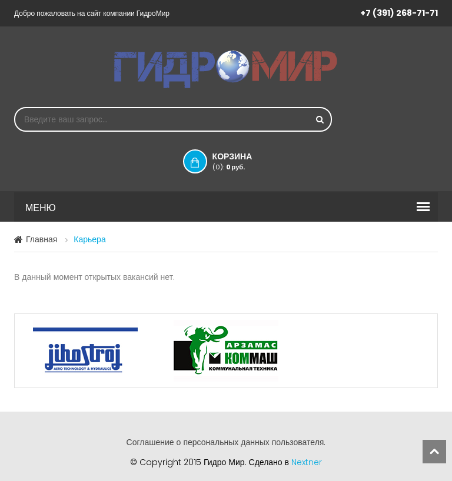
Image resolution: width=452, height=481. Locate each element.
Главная (41, 239)
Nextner (306, 462)
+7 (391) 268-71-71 (399, 13)
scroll (434, 451)
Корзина (244, 161)
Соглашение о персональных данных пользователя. (226, 442)
